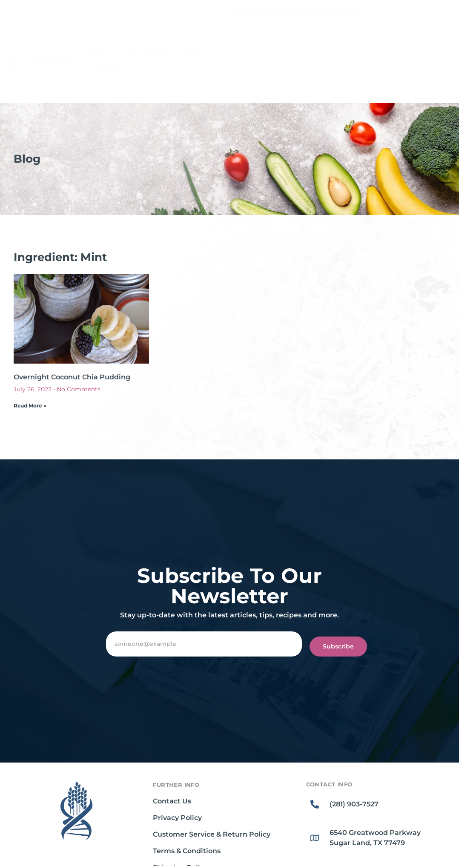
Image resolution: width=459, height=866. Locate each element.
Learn (199, 50)
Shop (96, 50)
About (106, 67)
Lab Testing (144, 50)
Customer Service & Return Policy (211, 834)
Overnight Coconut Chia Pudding (72, 377)
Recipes (248, 50)
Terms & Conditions (187, 851)
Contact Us (172, 801)
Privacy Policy (177, 818)
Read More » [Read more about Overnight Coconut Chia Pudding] (30, 405)
